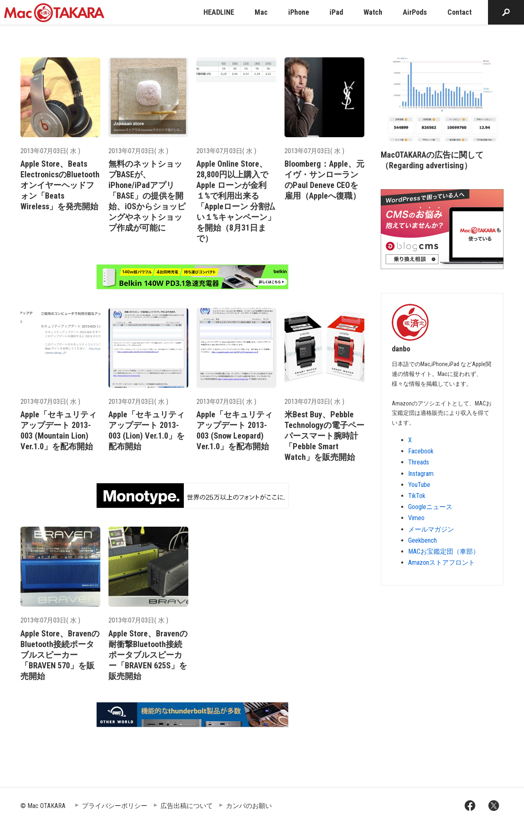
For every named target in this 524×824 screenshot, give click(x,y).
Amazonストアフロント (441, 562)
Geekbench (422, 540)
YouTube (419, 485)
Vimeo (416, 518)
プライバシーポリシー (114, 806)
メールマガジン (431, 529)
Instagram (421, 474)
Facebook (421, 451)
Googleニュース (430, 507)
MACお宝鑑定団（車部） (443, 551)
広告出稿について (186, 806)
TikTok (416, 496)
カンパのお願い (249, 806)
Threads (418, 462)
